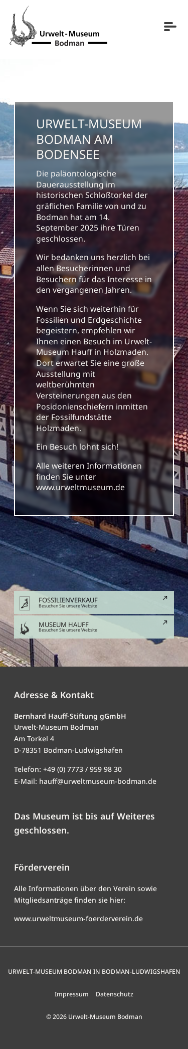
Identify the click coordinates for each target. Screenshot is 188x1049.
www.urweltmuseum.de (80, 487)
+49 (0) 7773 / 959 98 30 (82, 769)
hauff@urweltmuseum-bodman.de (97, 781)
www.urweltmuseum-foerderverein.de (78, 918)
